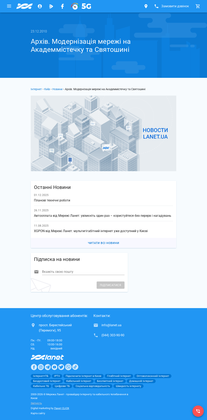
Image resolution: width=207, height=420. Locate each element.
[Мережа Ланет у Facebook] (62, 6)
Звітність (36, 403)
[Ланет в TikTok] (75, 367)
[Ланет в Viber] (68, 367)
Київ (47, 89)
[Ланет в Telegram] (47, 367)
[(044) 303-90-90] (198, 411)
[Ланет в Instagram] (41, 367)
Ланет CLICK (61, 408)
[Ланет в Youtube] (54, 367)
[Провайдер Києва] (24, 6)
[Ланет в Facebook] (34, 367)
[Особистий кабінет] (39, 6)
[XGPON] (81, 6)
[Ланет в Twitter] (61, 367)
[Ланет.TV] (51, 6)
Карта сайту (38, 413)
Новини (57, 89)
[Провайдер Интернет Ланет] (52, 357)
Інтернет (36, 89)
